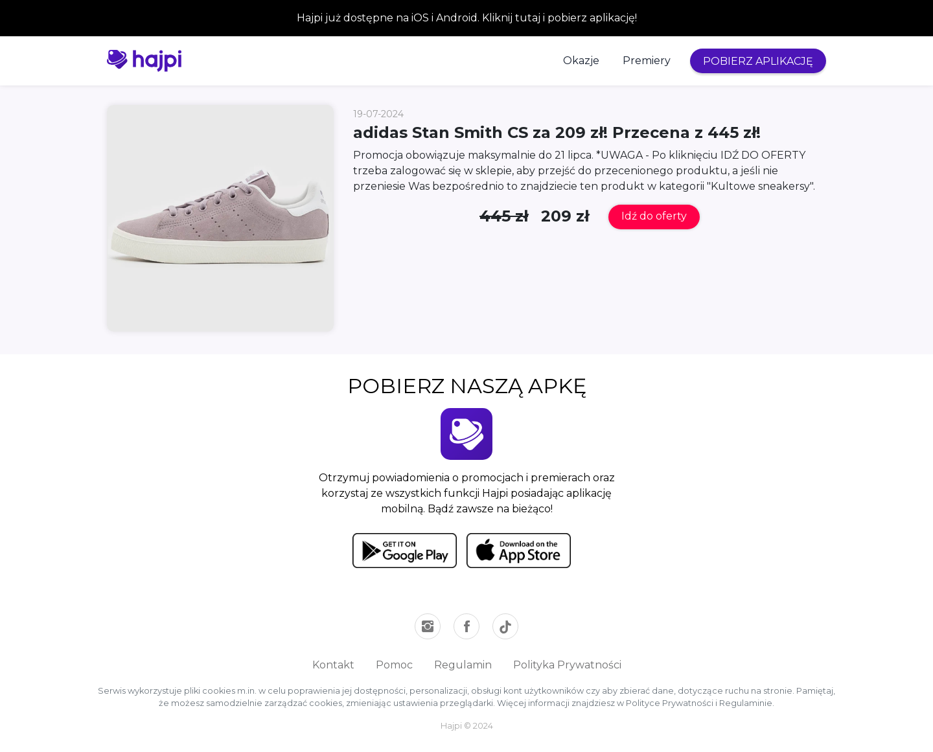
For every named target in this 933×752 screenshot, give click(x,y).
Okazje (581, 60)
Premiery (647, 60)
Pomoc (394, 665)
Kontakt (333, 665)
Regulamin (463, 665)
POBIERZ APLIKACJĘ (758, 61)
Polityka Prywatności (567, 665)
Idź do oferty (654, 216)
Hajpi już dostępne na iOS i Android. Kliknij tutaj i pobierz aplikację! (467, 18)
